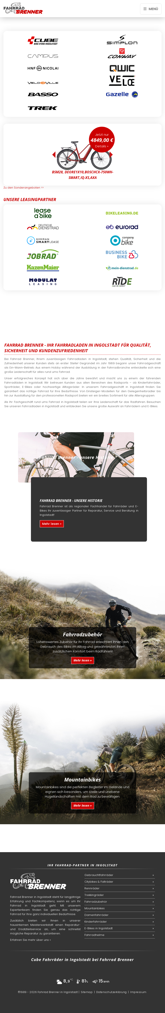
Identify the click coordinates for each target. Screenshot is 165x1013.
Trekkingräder (94, 895)
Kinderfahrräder (95, 922)
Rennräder (91, 888)
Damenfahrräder (96, 915)
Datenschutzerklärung (111, 992)
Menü (151, 8)
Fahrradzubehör (95, 902)
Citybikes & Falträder (98, 882)
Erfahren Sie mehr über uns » (30, 940)
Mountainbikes (94, 908)
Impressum (138, 992)
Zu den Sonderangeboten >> (23, 188)
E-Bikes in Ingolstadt (98, 928)
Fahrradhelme (94, 935)
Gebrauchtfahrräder (98, 875)
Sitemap (87, 992)
